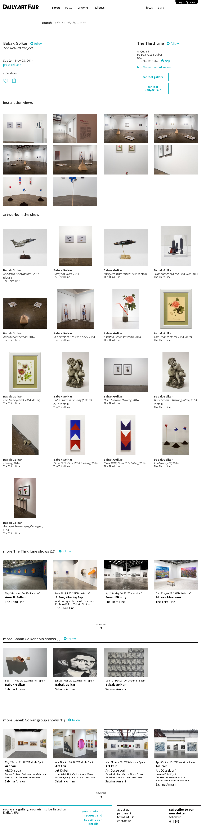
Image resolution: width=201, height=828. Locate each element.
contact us (124, 821)
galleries (99, 7)
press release (12, 65)
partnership (125, 813)
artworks (83, 7)
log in (187, 2)
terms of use (126, 817)
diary (161, 7)
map (165, 61)
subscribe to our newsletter (181, 811)
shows (56, 7)
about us (123, 809)
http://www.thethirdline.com (154, 67)
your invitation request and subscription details (93, 817)
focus (149, 7)
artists (68, 7)
